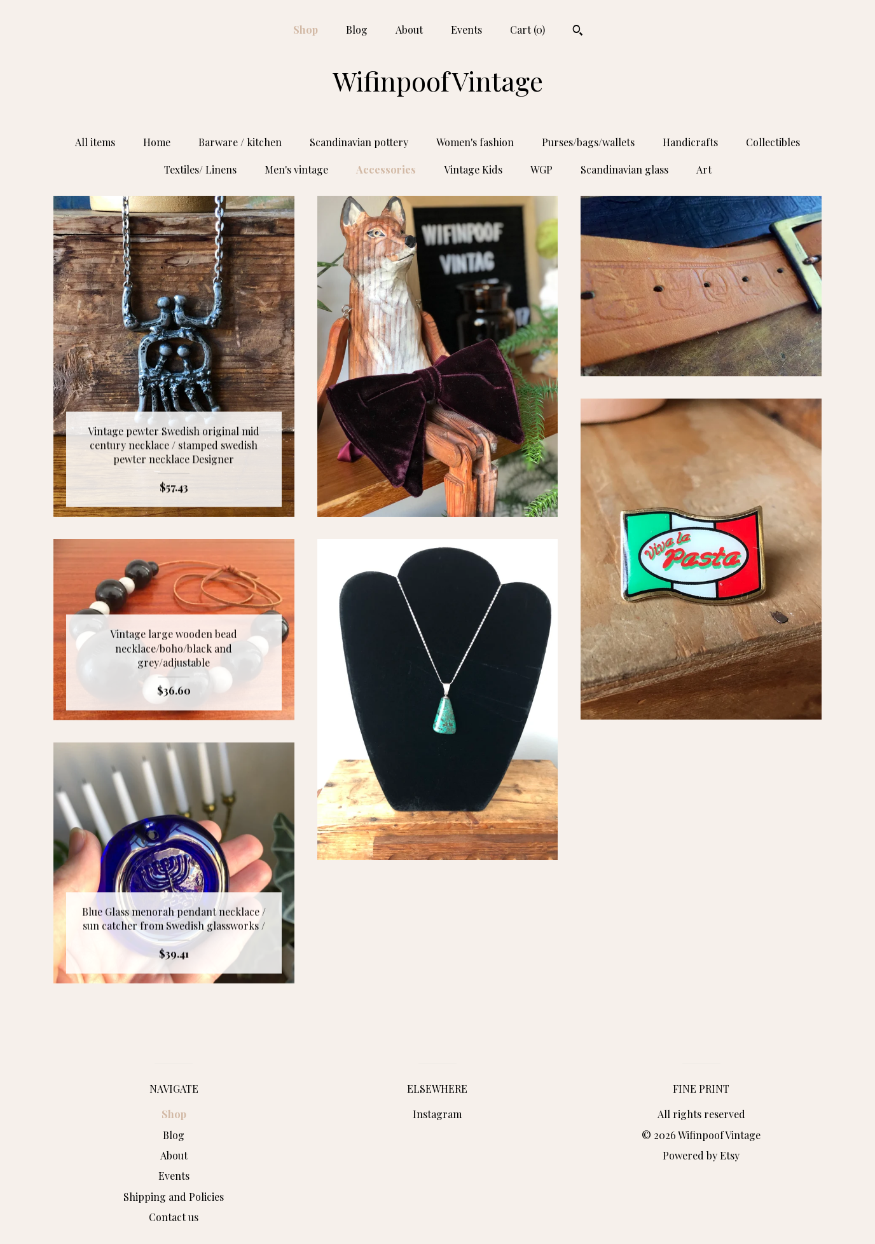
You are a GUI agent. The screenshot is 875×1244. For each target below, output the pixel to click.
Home (156, 142)
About (409, 29)
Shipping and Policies (173, 1196)
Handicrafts (690, 142)
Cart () (527, 29)
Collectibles (773, 142)
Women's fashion (475, 142)
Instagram (437, 1114)
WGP (541, 169)
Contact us (173, 1217)
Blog (357, 29)
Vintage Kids (473, 169)
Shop (305, 29)
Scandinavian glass (624, 169)
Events (466, 29)
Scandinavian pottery (359, 142)
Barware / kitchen (240, 142)
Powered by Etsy (701, 1155)
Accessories (386, 169)
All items (95, 142)
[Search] (577, 32)
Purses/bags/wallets (588, 142)
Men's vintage (296, 169)
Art (704, 169)
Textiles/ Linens (200, 169)
